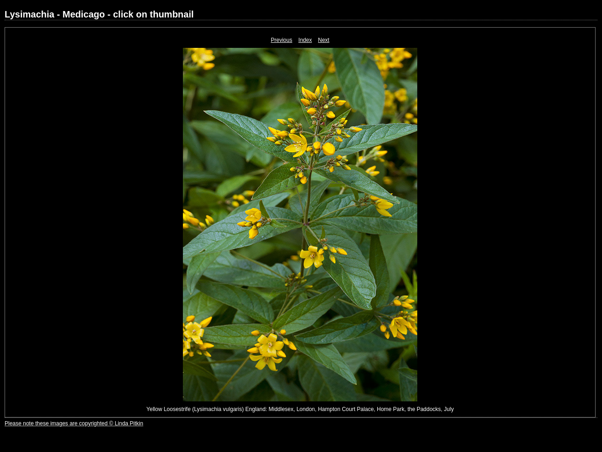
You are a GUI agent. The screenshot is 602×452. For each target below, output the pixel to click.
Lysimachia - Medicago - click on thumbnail (99, 14)
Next (323, 40)
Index (305, 40)
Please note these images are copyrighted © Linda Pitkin (74, 423)
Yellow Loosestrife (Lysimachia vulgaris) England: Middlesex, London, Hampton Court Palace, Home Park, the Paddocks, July (300, 409)
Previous (281, 40)
